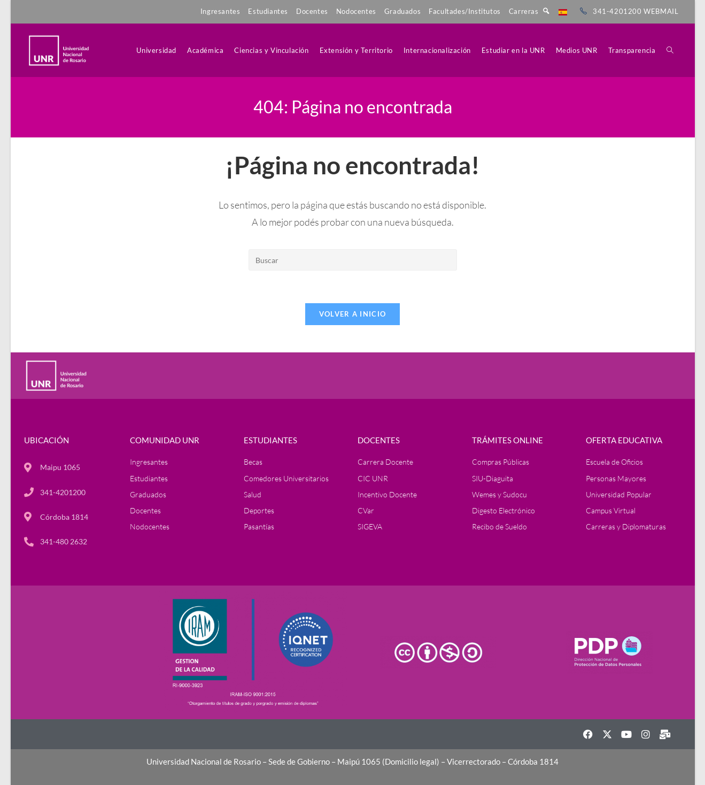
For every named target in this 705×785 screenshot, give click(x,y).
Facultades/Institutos (465, 11)
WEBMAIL (661, 11)
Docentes (312, 11)
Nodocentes (356, 11)
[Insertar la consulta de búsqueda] (353, 260)
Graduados (402, 11)
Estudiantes (268, 11)
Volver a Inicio (352, 314)
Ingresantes (220, 11)
